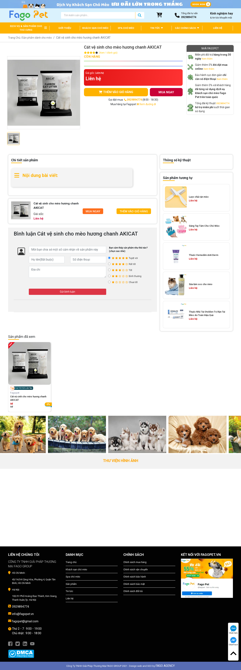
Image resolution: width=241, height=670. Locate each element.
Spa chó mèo (73, 576)
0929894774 (222, 103)
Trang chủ (71, 562)
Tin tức (69, 591)
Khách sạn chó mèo (76, 569)
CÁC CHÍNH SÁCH (187, 27)
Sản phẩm (71, 584)
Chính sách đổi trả (133, 591)
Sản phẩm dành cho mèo (37, 37)
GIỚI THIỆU (64, 28)
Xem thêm (207, 58)
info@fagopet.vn (23, 614)
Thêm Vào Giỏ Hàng (134, 211)
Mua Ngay (93, 211)
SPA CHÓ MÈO (126, 28)
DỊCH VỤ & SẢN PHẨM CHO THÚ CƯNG (26, 28)
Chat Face (233, 641)
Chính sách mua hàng (134, 562)
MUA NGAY (166, 92)
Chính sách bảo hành (134, 576)
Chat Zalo (233, 629)
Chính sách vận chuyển (135, 569)
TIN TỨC (156, 27)
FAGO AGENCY (165, 666)
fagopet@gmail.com (25, 621)
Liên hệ (69, 598)
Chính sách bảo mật (134, 584)
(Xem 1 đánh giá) (108, 52)
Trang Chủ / (15, 37)
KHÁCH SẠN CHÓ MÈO (95, 28)
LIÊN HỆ (217, 28)
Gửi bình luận (67, 291)
